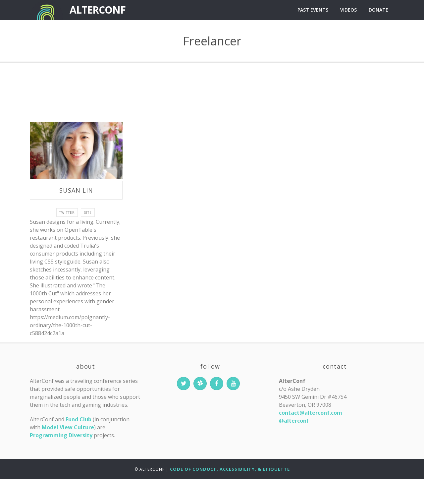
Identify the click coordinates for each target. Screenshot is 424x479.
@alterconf (294, 420)
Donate (378, 10)
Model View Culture (68, 427)
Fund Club (78, 419)
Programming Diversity (61, 435)
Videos (348, 10)
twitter (67, 212)
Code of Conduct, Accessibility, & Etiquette (230, 469)
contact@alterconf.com (310, 412)
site (88, 212)
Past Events (312, 10)
